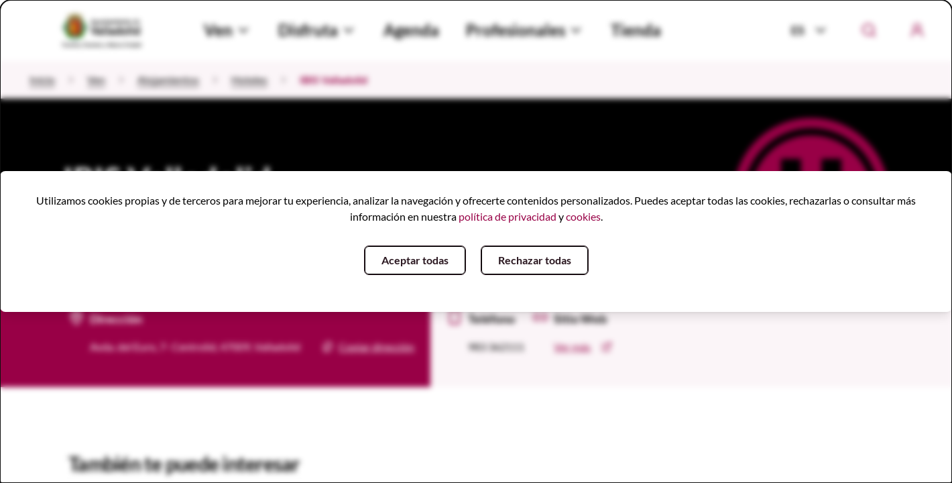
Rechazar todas (534, 260)
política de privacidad (507, 216)
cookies (583, 216)
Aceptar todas (415, 260)
